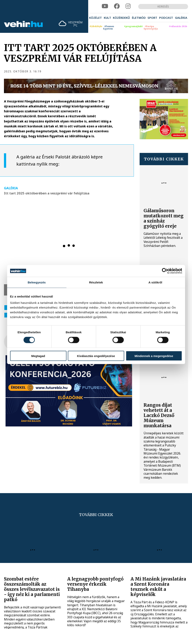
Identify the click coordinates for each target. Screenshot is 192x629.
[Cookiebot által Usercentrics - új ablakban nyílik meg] (165, 271)
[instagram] (128, 6)
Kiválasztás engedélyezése (96, 355)
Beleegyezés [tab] (37, 282)
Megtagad (38, 355)
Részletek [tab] (96, 282)
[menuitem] (95, 17)
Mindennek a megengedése (153, 355)
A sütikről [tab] (155, 282)
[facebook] (117, 6)
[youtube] (105, 6)
